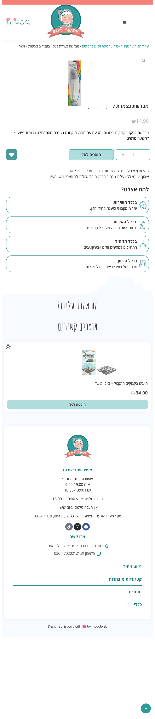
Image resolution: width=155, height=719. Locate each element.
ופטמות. (108, 132)
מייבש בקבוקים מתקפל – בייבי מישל (121, 383)
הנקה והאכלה (122, 46)
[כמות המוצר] (133, 154)
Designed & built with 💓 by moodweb (77, 626)
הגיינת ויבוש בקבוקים (96, 46)
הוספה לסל (91, 154)
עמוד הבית (141, 46)
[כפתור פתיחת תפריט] (124, 23)
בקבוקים (121, 132)
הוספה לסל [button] (77, 404)
